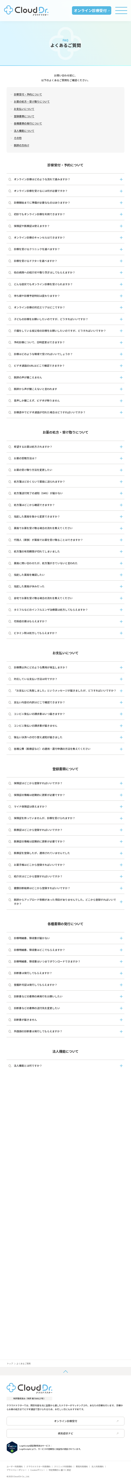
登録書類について (24, 116)
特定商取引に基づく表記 (60, 1469)
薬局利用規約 (82, 1466)
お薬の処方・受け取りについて (32, 101)
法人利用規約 (98, 1466)
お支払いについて (24, 109)
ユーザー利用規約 (15, 1466)
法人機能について (24, 131)
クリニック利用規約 (63, 1466)
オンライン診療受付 (91, 10)
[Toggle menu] (121, 10)
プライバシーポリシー (17, 1469)
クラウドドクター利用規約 (38, 1466)
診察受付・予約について (28, 94)
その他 (18, 138)
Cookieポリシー (37, 1469)
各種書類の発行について (28, 123)
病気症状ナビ (88, 1433)
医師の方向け (21, 145)
